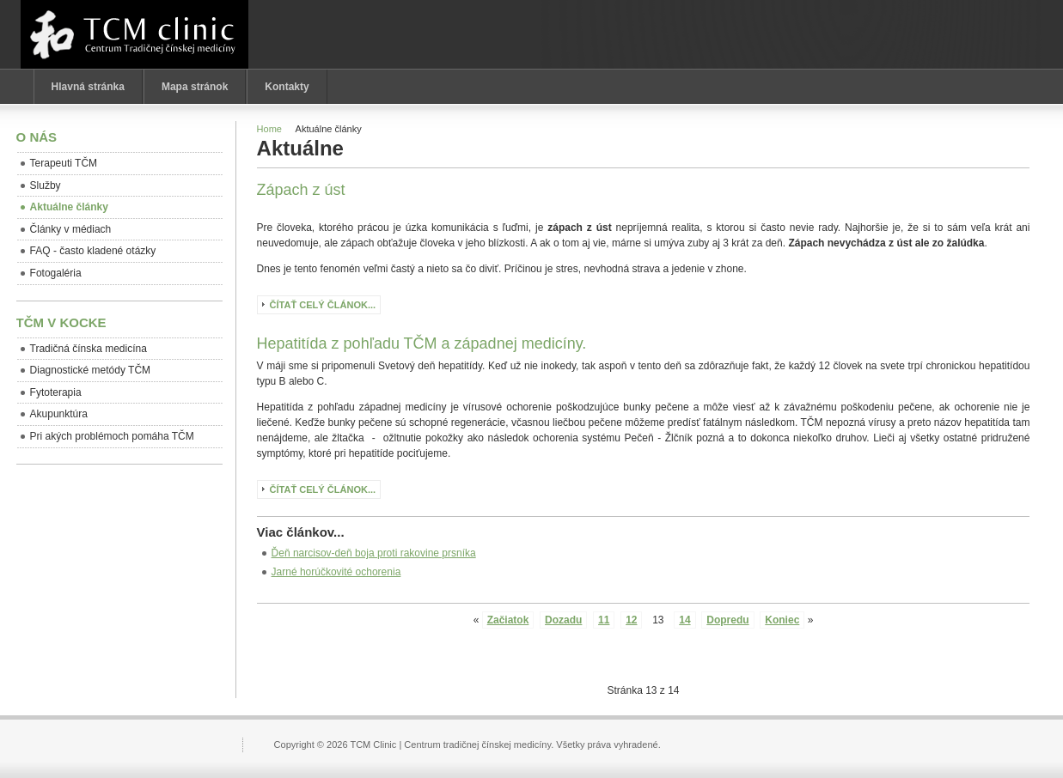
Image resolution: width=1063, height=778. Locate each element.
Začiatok (508, 620)
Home (269, 129)
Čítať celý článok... (323, 305)
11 (603, 620)
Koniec (782, 620)
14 (684, 620)
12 (631, 620)
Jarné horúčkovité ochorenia (336, 572)
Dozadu (563, 620)
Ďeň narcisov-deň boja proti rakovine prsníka (374, 553)
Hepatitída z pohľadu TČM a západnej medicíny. (422, 343)
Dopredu (727, 620)
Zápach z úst (301, 189)
